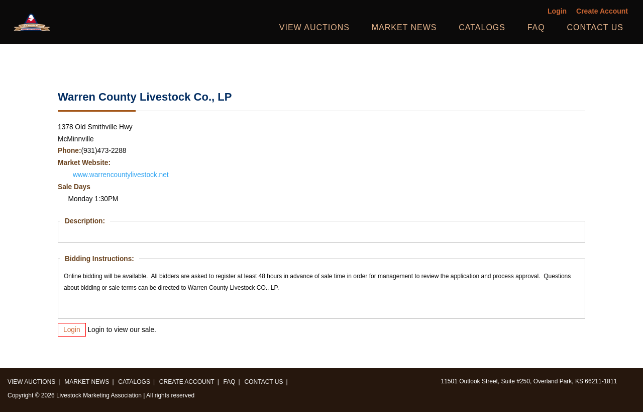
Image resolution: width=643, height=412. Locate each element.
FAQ (536, 27)
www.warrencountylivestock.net (121, 175)
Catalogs (482, 27)
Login (557, 11)
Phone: (69, 150)
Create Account (602, 11)
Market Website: (84, 163)
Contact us (595, 27)
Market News (404, 27)
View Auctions (314, 27)
